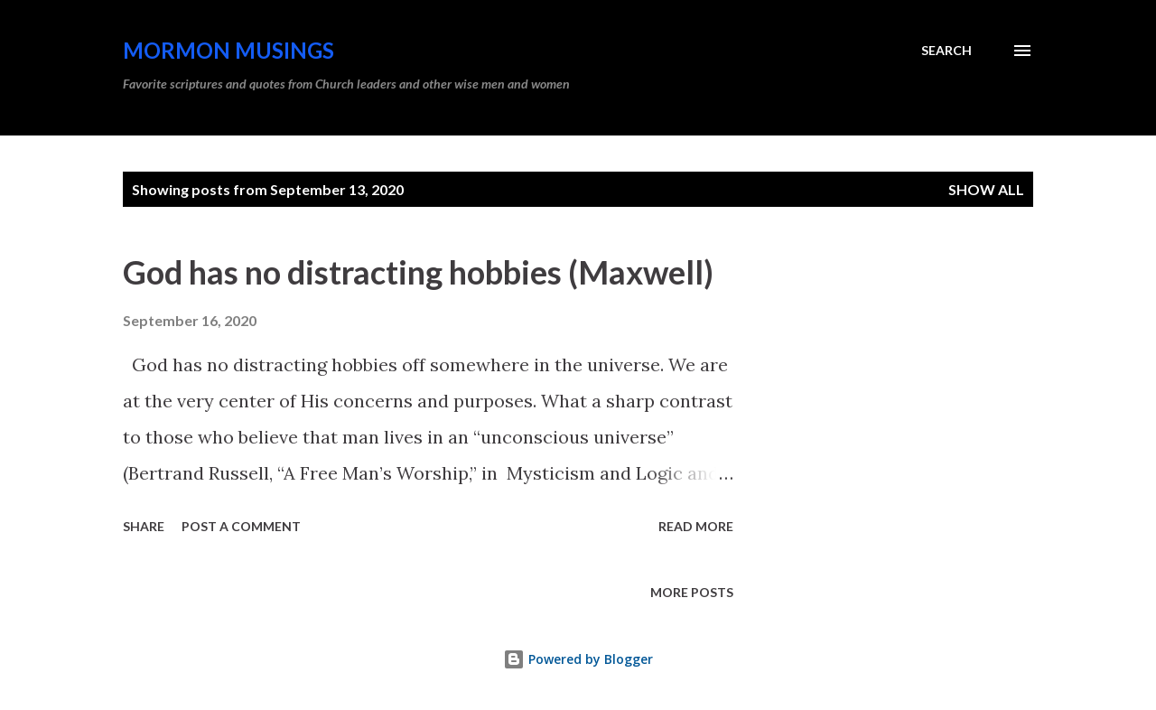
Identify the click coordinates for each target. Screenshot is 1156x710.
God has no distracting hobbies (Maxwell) (418, 272)
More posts (691, 592)
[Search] (946, 50)
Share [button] (143, 526)
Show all (986, 189)
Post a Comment (241, 526)
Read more (695, 526)
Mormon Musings (228, 50)
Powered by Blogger (578, 659)
